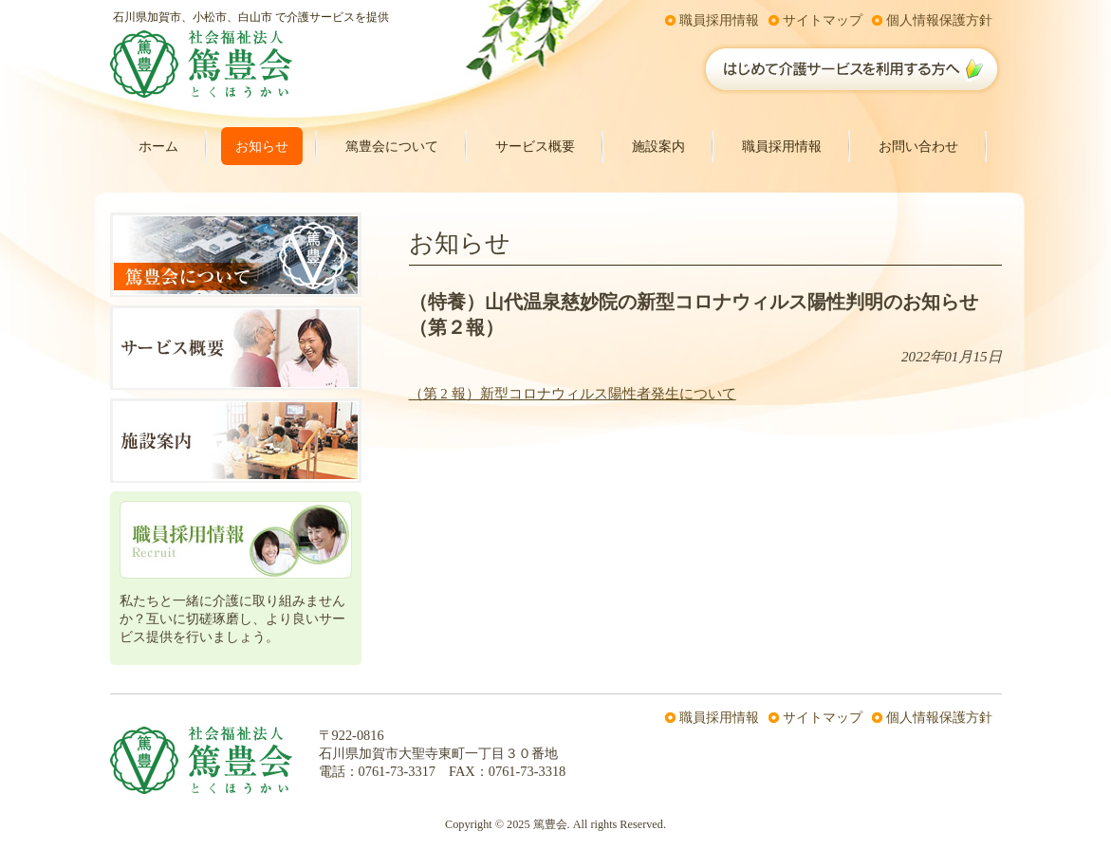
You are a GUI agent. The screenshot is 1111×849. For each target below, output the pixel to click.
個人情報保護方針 (939, 20)
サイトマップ (822, 20)
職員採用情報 (719, 20)
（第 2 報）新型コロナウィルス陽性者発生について (572, 393)
